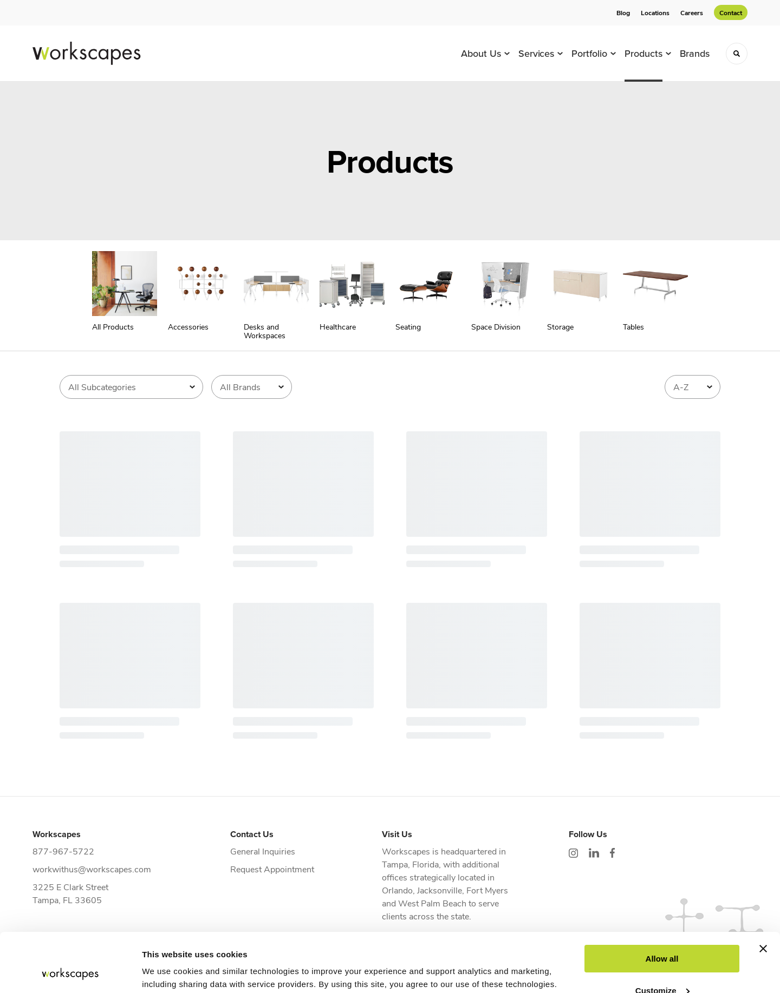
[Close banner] (763, 893)
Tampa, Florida (410, 864)
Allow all (662, 903)
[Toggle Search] (737, 53)
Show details (167, 971)
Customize (662, 934)
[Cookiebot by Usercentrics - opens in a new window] (70, 972)
